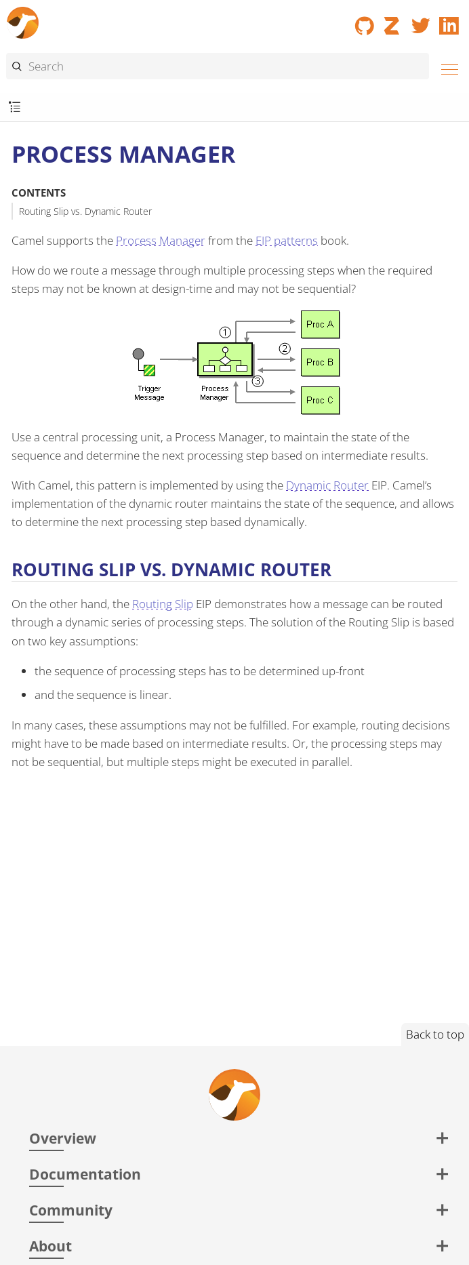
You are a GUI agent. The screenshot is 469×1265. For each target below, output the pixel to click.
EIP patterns (287, 240)
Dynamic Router (327, 485)
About (50, 1246)
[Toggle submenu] (14, 107)
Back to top (435, 1034)
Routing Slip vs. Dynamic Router (85, 211)
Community (71, 1210)
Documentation (85, 1174)
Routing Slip (162, 603)
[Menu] (445, 67)
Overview (62, 1138)
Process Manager (160, 240)
